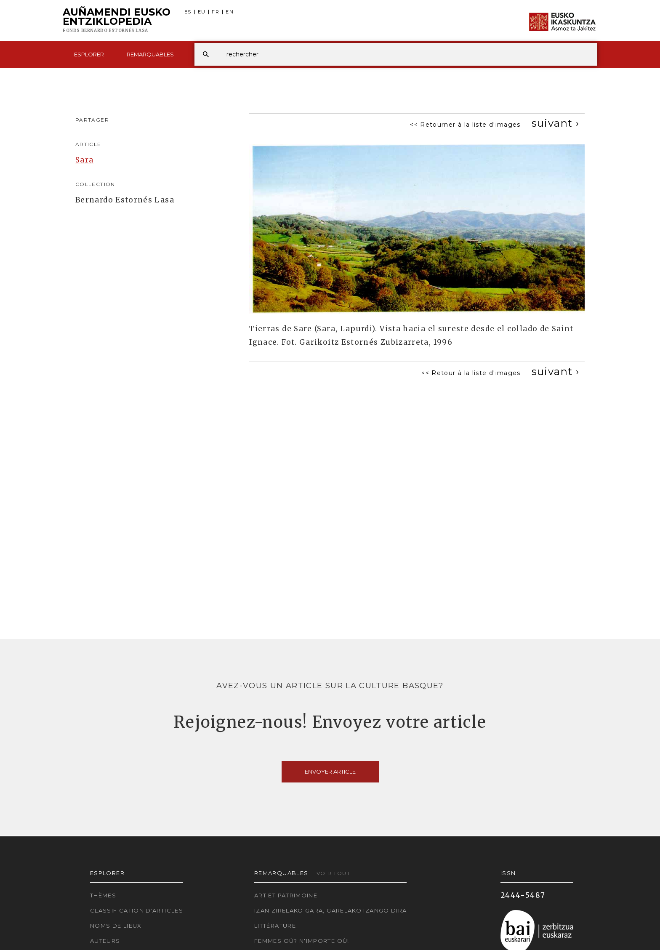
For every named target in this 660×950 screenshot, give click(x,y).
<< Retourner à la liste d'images (465, 124)
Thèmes (103, 895)
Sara (84, 160)
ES (188, 12)
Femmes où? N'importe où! (301, 940)
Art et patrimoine (285, 895)
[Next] (555, 123)
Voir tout (333, 873)
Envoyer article (330, 771)
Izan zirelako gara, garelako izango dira (330, 910)
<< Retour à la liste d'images (470, 373)
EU (202, 12)
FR (215, 12)
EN (230, 12)
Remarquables (150, 54)
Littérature (275, 925)
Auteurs (105, 940)
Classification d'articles (136, 910)
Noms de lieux (116, 925)
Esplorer (89, 54)
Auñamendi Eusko (116, 20)
